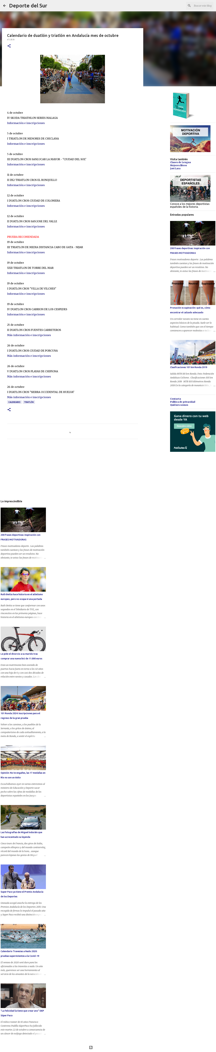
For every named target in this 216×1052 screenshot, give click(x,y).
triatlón (29, 402)
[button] (9, 46)
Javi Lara (175, 168)
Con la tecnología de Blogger (108, 1047)
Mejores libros (178, 165)
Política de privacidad (182, 401)
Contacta (175, 398)
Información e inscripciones (26, 123)
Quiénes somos (179, 404)
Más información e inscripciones (29, 335)
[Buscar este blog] (196, 6)
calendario (14, 402)
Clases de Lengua (180, 162)
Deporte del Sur (28, 5)
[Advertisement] (73, 471)
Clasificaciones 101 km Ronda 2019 (188, 367)
